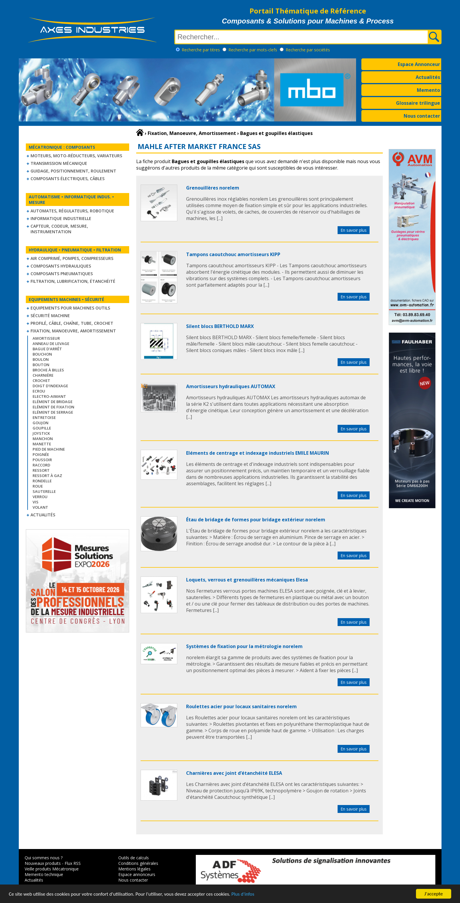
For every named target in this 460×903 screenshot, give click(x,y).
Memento (428, 90)
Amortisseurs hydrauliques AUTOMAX (230, 386)
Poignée (41, 454)
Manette (42, 444)
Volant (40, 507)
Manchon (43, 438)
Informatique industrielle (61, 218)
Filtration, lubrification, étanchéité (73, 281)
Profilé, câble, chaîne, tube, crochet (72, 323)
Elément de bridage (53, 401)
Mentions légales (134, 869)
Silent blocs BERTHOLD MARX (220, 326)
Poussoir (42, 459)
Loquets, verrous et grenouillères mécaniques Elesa (247, 579)
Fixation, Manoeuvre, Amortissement (73, 331)
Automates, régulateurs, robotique (72, 211)
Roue (38, 486)
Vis (35, 502)
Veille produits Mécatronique (52, 869)
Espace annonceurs (136, 874)
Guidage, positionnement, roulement (73, 171)
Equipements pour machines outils (70, 308)
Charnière (43, 375)
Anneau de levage (51, 343)
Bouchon (42, 354)
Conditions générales (138, 863)
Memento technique (44, 874)
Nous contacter (422, 116)
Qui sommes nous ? (44, 857)
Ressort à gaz (47, 475)
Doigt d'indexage (50, 385)
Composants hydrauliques (61, 266)
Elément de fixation (53, 407)
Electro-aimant (49, 396)
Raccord (41, 465)
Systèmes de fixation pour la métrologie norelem (244, 646)
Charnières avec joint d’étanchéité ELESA (234, 773)
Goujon (40, 422)
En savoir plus (354, 230)
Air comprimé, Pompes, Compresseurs (72, 258)
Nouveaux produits (43, 863)
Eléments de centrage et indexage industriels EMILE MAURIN (257, 453)
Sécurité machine (50, 315)
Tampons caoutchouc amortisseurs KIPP (233, 254)
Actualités (428, 77)
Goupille (42, 428)
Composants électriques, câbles (68, 178)
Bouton (41, 364)
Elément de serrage (53, 412)
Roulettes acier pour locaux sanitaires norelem (241, 706)
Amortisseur (46, 338)
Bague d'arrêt (47, 348)
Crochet (41, 380)
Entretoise (44, 417)
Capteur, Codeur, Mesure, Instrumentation (59, 228)
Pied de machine (49, 449)
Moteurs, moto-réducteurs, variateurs (76, 155)
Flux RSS (73, 863)
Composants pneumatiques (62, 273)
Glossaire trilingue (418, 103)
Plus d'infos (242, 894)
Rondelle (42, 480)
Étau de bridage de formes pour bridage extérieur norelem (255, 519)
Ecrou (39, 391)
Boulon (41, 359)
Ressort (41, 470)
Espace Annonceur (419, 64)
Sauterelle (44, 491)
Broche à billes (48, 370)
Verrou (40, 496)
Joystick (41, 433)
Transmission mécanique (59, 163)
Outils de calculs (133, 857)
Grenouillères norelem (212, 188)
